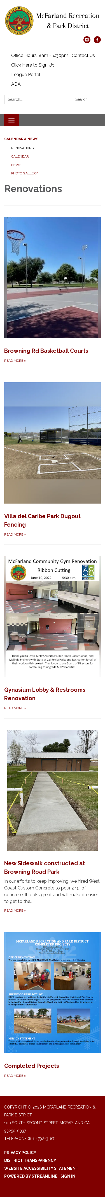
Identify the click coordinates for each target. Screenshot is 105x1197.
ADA (16, 84)
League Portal (25, 74)
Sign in (67, 1176)
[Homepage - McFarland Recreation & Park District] (52, 21)
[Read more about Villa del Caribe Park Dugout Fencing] (52, 454)
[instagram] (86, 41)
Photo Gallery (24, 173)
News (16, 165)
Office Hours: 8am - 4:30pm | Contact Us (53, 55)
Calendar (20, 156)
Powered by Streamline (30, 1176)
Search (81, 99)
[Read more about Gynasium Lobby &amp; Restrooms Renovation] (52, 628)
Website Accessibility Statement (41, 1168)
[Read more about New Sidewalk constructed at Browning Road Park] (52, 816)
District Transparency (30, 1160)
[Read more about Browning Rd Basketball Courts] (52, 285)
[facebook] (97, 41)
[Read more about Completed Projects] (52, 1000)
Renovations (22, 148)
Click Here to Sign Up (33, 65)
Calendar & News (21, 139)
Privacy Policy (20, 1152)
